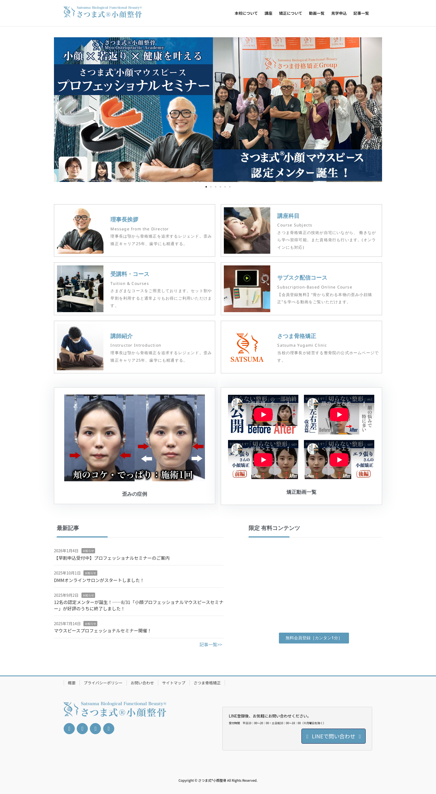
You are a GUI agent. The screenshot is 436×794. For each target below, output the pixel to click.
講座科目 (288, 216)
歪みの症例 (134, 494)
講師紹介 (121, 336)
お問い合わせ (142, 682)
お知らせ (88, 551)
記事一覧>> (210, 644)
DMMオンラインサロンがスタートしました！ (99, 580)
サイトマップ (173, 682)
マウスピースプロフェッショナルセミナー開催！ (103, 630)
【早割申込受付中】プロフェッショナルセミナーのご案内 (112, 557)
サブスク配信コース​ (302, 277)
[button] (60, 109)
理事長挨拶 (124, 219)
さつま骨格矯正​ (296, 336)
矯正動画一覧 (301, 492)
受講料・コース (129, 274)
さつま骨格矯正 (207, 682)
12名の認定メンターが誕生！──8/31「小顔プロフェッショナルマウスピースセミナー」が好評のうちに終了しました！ (139, 605)
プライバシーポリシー (103, 682)
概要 (72, 682)
